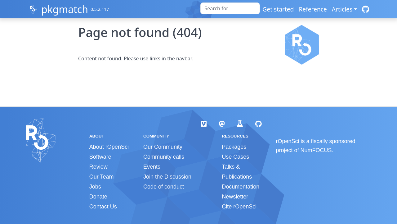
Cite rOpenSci (239, 206)
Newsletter (235, 197)
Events (151, 167)
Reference (313, 9)
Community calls (163, 157)
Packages (234, 147)
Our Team (101, 177)
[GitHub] (365, 9)
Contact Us (103, 206)
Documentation (240, 187)
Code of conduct (163, 187)
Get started (278, 9)
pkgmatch (64, 9)
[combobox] (230, 8)
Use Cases (235, 157)
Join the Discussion (167, 177)
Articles (342, 9)
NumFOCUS (316, 150)
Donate (98, 197)
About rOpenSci (109, 147)
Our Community (162, 147)
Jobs (95, 187)
